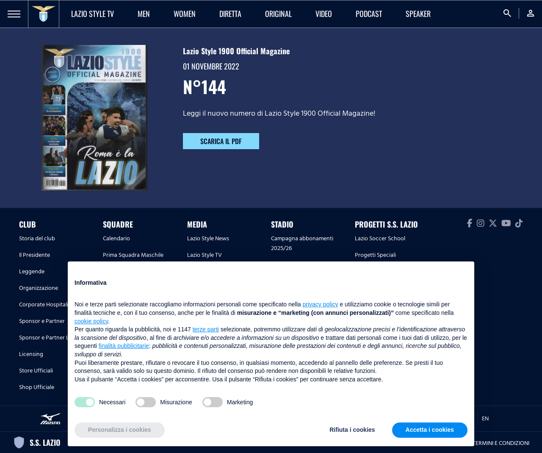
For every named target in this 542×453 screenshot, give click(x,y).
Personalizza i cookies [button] (119, 429)
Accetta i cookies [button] (430, 429)
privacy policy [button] (320, 304)
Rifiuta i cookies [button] (352, 429)
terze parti (206, 329)
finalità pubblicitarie (124, 345)
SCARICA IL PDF (221, 141)
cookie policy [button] (91, 321)
